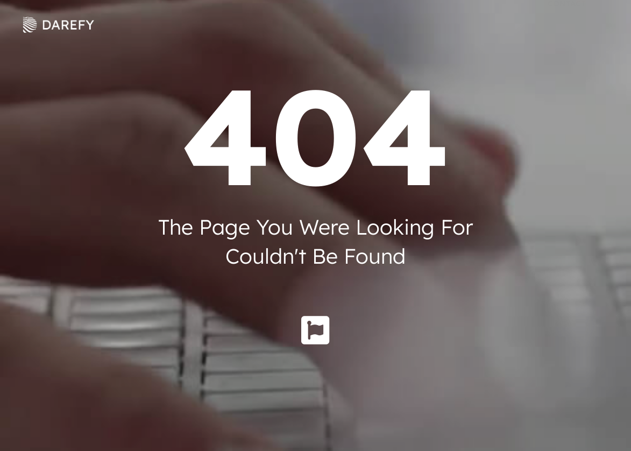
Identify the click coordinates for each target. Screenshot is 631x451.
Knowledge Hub (329, 24)
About (166, 24)
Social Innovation (437, 24)
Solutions (238, 24)
